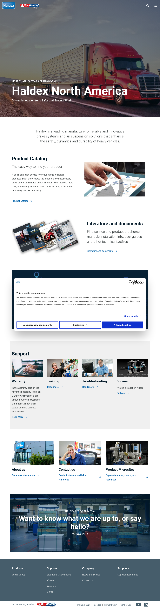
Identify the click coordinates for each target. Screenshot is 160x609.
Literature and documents (102, 251)
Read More (19, 417)
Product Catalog (22, 201)
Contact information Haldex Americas (80, 477)
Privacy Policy (110, 605)
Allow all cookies (123, 325)
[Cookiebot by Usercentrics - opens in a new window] (131, 282)
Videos (123, 393)
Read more (55, 387)
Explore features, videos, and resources (127, 477)
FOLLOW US (80, 534)
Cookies (97, 605)
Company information (25, 475)
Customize (80, 325)
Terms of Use (125, 605)
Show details (131, 316)
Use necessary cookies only (37, 325)
